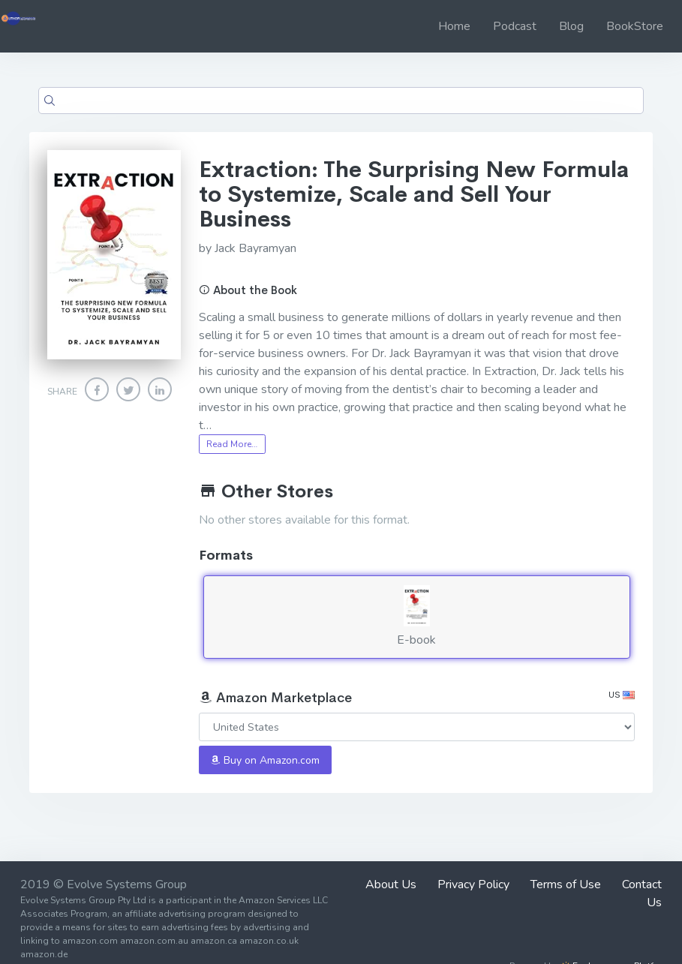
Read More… (231, 444)
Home (454, 26)
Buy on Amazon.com (265, 760)
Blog (571, 26)
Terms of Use (565, 884)
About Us (390, 884)
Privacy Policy (473, 884)
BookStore (634, 26)
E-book (416, 616)
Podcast (514, 26)
